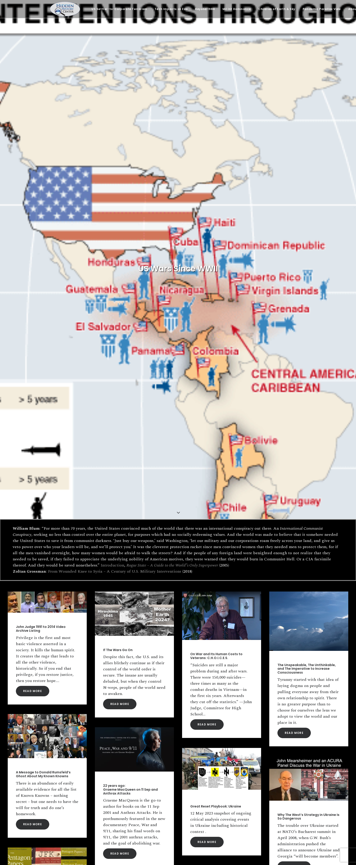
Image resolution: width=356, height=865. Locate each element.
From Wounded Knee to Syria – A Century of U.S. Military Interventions (114, 174)
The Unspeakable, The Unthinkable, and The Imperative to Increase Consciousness (306, 267)
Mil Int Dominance (236, 9)
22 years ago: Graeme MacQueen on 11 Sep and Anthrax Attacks (130, 387)
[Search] (57, 795)
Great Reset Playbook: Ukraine (215, 404)
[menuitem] (119, 9)
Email (182, 804)
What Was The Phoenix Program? (217, 646)
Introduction (112, 168)
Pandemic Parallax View (322, 9)
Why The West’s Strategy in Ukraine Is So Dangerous (308, 415)
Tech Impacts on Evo (171, 9)
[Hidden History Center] (65, 9)
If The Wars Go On (118, 248)
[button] (47, 200)
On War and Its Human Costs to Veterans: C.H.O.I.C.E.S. (216, 254)
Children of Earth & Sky (276, 9)
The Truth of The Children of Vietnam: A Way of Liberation (308, 600)
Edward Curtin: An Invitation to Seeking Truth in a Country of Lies (217, 510)
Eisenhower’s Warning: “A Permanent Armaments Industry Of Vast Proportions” (133, 705)
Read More (32, 289)
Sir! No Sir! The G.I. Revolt (123, 557)
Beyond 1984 (205, 9)
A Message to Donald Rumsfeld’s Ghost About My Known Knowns (43, 372)
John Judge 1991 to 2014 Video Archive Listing (41, 227)
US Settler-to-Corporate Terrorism (119, 9)
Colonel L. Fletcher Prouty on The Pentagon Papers (43, 506)
